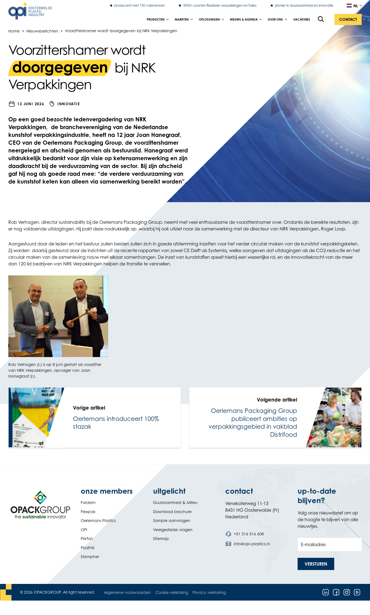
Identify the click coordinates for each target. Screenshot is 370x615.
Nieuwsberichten (42, 30)
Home (14, 30)
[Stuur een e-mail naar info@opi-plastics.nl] (247, 544)
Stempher (90, 556)
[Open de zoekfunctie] (321, 19)
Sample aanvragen (171, 520)
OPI (84, 529)
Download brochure (172, 511)
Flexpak (88, 511)
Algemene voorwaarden (127, 592)
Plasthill (87, 547)
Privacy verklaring (209, 592)
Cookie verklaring (171, 592)
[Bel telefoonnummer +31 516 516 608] (244, 534)
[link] (94, 417)
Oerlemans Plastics (98, 520)
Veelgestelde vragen (172, 529)
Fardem (88, 502)
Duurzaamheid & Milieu (175, 502)
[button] (348, 19)
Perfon (87, 538)
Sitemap (161, 538)
